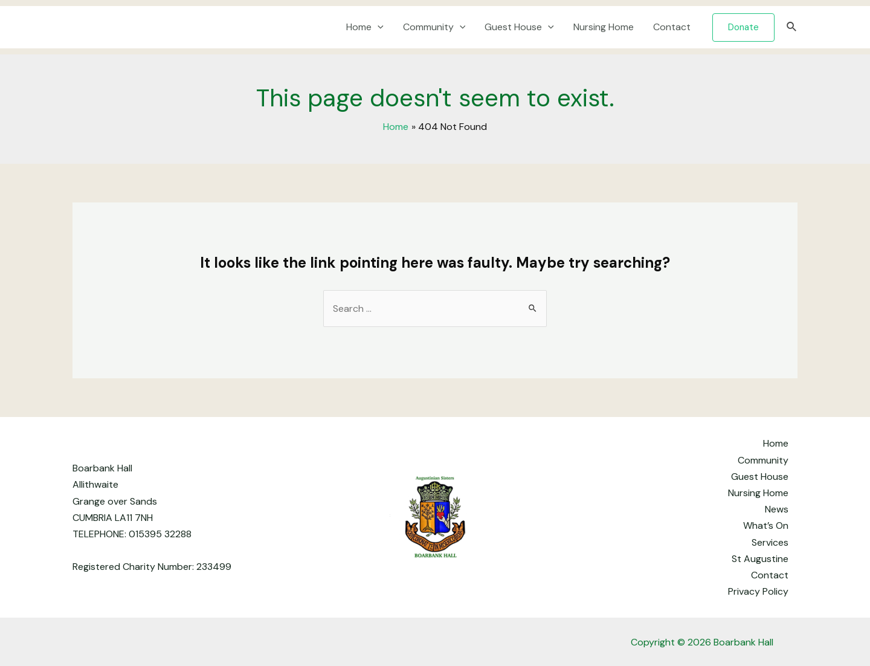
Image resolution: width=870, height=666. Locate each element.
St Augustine (760, 558)
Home (365, 27)
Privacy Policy (758, 591)
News (776, 509)
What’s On (765, 525)
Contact (672, 27)
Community (434, 27)
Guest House (519, 27)
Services (770, 542)
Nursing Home (603, 27)
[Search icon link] (792, 27)
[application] (378, 27)
